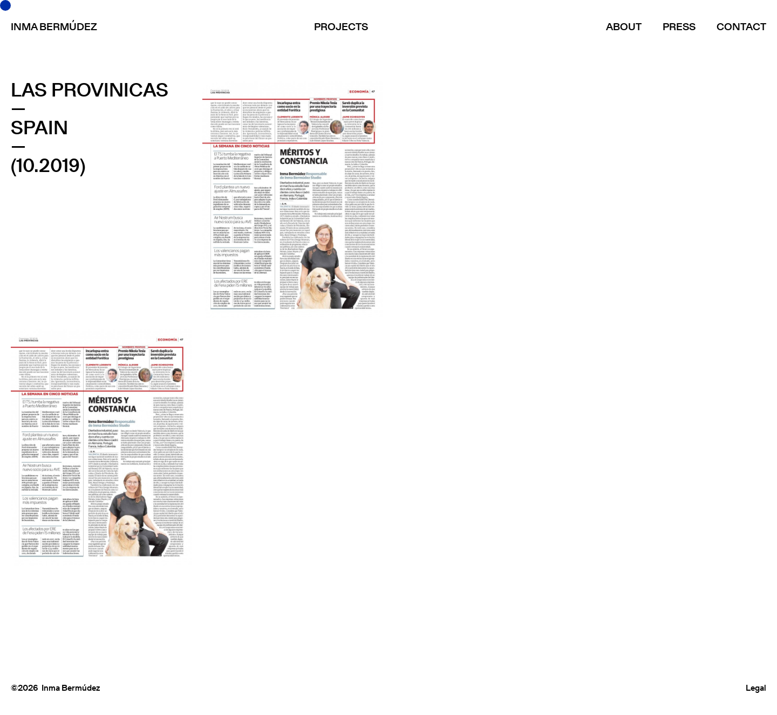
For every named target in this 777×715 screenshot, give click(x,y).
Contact (741, 26)
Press (679, 26)
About (624, 26)
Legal (756, 687)
